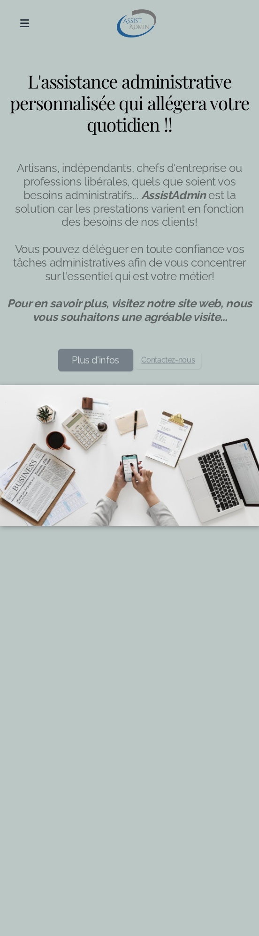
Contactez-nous (168, 361)
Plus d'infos (95, 361)
